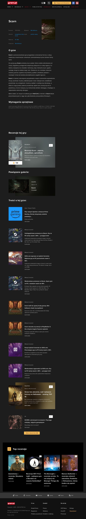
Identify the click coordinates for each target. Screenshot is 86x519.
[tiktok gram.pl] (15, 495)
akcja (22, 34)
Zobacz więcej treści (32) (32, 433)
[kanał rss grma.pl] (71, 495)
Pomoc (45, 508)
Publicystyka (37, 7)
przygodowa (18, 34)
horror (16, 36)
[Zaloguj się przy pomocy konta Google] (77, 3)
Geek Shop (75, 7)
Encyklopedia (57, 7)
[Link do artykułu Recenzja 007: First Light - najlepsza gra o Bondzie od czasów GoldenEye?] (34, 469)
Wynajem (67, 7)
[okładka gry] (47, 29)
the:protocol (73, 511)
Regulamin (34, 511)
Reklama (45, 511)
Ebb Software (18, 43)
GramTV (63, 511)
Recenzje (19, 7)
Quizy (28, 7)
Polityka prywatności (36, 514)
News (10, 7)
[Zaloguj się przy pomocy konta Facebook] (73, 3)
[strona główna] (16, 2)
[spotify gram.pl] (50, 495)
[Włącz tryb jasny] (43, 3)
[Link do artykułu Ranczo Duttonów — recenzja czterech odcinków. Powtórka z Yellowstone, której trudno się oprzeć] (70, 471)
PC (15, 39)
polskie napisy (34, 34)
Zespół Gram (34, 508)
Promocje (47, 7)
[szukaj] (48, 2)
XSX (18, 39)
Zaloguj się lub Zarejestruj (62, 3)
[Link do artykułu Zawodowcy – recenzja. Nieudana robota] (16, 468)
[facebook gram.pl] (26, 495)
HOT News (64, 508)
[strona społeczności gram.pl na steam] (61, 495)
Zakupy (72, 508)
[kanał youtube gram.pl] (39, 495)
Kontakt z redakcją (48, 514)
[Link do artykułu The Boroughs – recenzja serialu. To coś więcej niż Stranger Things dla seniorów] (52, 471)
